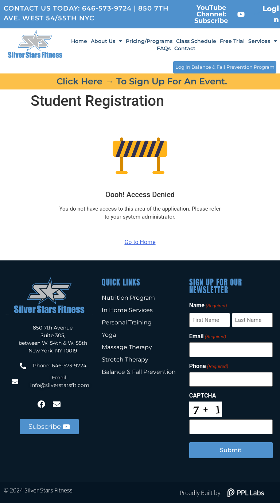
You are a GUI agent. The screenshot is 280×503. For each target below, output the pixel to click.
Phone (208, 366)
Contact (184, 48)
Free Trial (232, 41)
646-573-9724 (107, 8)
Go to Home (139, 241)
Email (207, 336)
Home (79, 41)
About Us (106, 41)
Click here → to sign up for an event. (142, 81)
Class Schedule (196, 41)
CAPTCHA (202, 395)
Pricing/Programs (149, 41)
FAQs (164, 48)
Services (262, 41)
